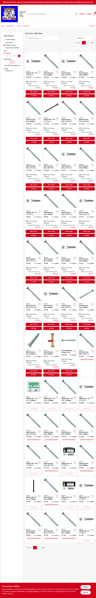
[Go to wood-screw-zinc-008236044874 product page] (86, 215)
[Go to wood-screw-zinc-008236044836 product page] (68, 308)
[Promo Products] (4, 39)
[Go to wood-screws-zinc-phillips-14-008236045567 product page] (33, 122)
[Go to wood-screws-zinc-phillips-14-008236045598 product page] (51, 75)
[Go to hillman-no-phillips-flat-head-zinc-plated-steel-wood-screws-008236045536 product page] (33, 459)
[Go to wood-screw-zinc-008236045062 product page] (86, 354)
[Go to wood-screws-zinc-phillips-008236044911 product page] (86, 168)
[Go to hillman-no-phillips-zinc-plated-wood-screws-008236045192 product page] (33, 215)
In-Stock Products (11, 45)
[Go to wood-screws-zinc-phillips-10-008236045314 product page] (51, 493)
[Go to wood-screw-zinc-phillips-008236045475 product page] (86, 75)
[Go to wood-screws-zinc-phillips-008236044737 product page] (51, 354)
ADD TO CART (33, 92)
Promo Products (10, 39)
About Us (92, 26)
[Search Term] (52, 14)
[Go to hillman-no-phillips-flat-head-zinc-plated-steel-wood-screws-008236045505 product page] (68, 394)
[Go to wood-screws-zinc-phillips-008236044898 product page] (68, 526)
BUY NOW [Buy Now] (33, 95)
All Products (9, 42)
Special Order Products (12, 47)
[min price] (7, 56)
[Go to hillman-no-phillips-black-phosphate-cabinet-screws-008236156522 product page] (51, 122)
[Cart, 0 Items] (94, 14)
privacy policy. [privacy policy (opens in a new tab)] (33, 591)
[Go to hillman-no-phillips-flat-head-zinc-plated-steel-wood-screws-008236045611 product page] (33, 394)
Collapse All (12, 61)
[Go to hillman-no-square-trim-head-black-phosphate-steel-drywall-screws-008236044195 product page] (68, 493)
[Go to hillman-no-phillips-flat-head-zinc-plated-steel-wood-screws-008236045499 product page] (33, 75)
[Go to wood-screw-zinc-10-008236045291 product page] (68, 215)
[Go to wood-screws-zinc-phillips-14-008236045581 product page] (51, 427)
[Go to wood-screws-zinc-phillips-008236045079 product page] (86, 459)
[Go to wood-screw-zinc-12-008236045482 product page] (33, 427)
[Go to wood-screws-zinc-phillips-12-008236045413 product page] (51, 215)
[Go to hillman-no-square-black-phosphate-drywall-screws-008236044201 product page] (68, 459)
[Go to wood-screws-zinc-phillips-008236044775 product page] (86, 261)
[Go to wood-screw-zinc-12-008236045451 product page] (33, 168)
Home (3, 26)
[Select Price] (19, 56)
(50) (9, 71)
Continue (86, 587)
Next (92, 42)
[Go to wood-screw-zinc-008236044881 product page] (33, 308)
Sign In (82, 14)
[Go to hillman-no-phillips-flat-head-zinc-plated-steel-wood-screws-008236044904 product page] (86, 493)
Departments (10, 26)
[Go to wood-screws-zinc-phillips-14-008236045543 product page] (86, 427)
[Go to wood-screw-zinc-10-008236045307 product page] (51, 526)
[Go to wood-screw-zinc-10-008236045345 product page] (68, 122)
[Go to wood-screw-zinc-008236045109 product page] (51, 459)
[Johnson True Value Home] (9, 14)
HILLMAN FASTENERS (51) (12, 65)
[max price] (14, 56)
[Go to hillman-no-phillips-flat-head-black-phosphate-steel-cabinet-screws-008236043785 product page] (33, 493)
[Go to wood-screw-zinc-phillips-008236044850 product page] (68, 261)
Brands (19, 26)
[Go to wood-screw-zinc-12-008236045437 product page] (68, 168)
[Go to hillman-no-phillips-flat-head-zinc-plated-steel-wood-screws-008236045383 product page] (51, 394)
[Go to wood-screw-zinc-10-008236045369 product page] (68, 75)
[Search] (76, 13)
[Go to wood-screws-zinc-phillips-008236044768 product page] (33, 354)
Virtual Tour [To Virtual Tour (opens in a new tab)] (26, 26)
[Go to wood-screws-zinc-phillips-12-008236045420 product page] (33, 526)
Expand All (12, 63)
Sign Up (89, 14)
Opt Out (85, 592)
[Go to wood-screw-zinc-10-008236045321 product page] (86, 122)
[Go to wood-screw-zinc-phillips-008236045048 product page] (51, 308)
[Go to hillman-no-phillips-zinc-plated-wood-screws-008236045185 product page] (86, 526)
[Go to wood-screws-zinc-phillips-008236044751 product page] (86, 308)
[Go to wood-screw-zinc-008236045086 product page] (51, 168)
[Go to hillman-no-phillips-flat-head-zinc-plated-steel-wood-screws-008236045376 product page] (86, 394)
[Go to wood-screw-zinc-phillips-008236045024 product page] (51, 261)
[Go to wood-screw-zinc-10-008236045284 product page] (33, 261)
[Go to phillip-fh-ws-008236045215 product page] (68, 354)
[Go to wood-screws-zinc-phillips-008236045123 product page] (68, 427)
